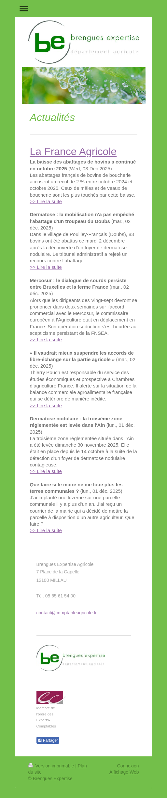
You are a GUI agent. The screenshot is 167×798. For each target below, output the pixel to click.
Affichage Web (124, 772)
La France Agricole (73, 151)
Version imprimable (52, 765)
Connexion (128, 765)
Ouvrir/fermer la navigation (83, 9)
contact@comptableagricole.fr (66, 612)
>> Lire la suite (46, 201)
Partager (48, 740)
